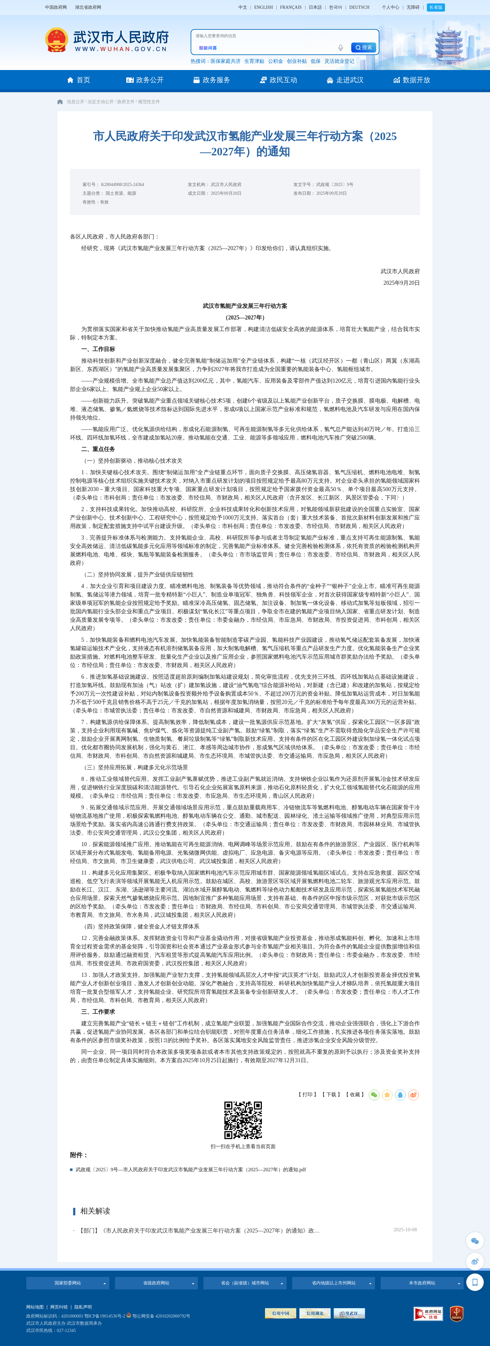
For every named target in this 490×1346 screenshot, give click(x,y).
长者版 (435, 7)
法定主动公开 (101, 101)
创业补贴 (297, 61)
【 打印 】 (307, 1094)
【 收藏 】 (355, 1094)
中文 (242, 7)
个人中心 (390, 7)
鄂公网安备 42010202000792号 (158, 1316)
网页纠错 (59, 1307)
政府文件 (126, 101)
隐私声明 (83, 1307)
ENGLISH (263, 7)
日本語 (315, 7)
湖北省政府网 (88, 7)
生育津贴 (254, 61)
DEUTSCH (359, 7)
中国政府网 (56, 7)
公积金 (275, 61)
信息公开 (75, 101)
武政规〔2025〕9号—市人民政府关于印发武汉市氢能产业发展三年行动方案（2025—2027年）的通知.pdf (191, 1169)
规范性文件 (149, 101)
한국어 (335, 7)
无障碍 (413, 7)
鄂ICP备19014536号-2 (104, 1316)
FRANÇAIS (291, 7)
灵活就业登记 (339, 61)
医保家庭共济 (226, 61)
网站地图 (35, 1307)
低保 (316, 61)
